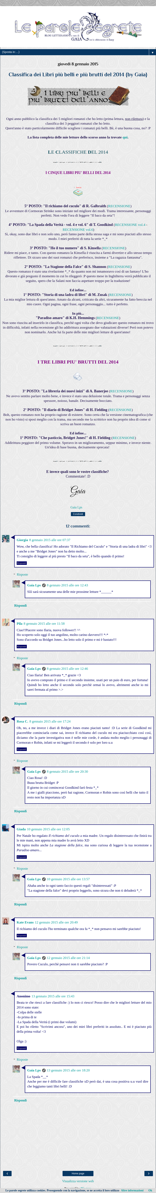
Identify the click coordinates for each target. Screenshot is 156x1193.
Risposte (22, 574)
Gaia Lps (34, 585)
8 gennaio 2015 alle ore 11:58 (44, 624)
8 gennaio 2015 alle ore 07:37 (49, 540)
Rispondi (21, 563)
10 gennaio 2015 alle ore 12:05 (48, 829)
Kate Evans (25, 922)
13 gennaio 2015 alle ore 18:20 (68, 1070)
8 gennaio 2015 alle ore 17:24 (50, 721)
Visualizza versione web (78, 1181)
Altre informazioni (132, 1190)
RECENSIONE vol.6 (78, 230)
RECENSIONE (119, 206)
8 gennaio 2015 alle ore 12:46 (67, 669)
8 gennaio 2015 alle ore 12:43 (67, 585)
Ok (150, 1190)
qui (125, 137)
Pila (19, 624)
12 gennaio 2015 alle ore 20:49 (56, 922)
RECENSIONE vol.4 (130, 225)
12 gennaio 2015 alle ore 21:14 (68, 958)
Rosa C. (22, 721)
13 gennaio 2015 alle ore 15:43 (52, 996)
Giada (21, 829)
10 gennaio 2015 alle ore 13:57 (68, 879)
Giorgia (22, 540)
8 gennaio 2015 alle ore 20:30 (67, 771)
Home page (78, 1173)
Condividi (78, 514)
